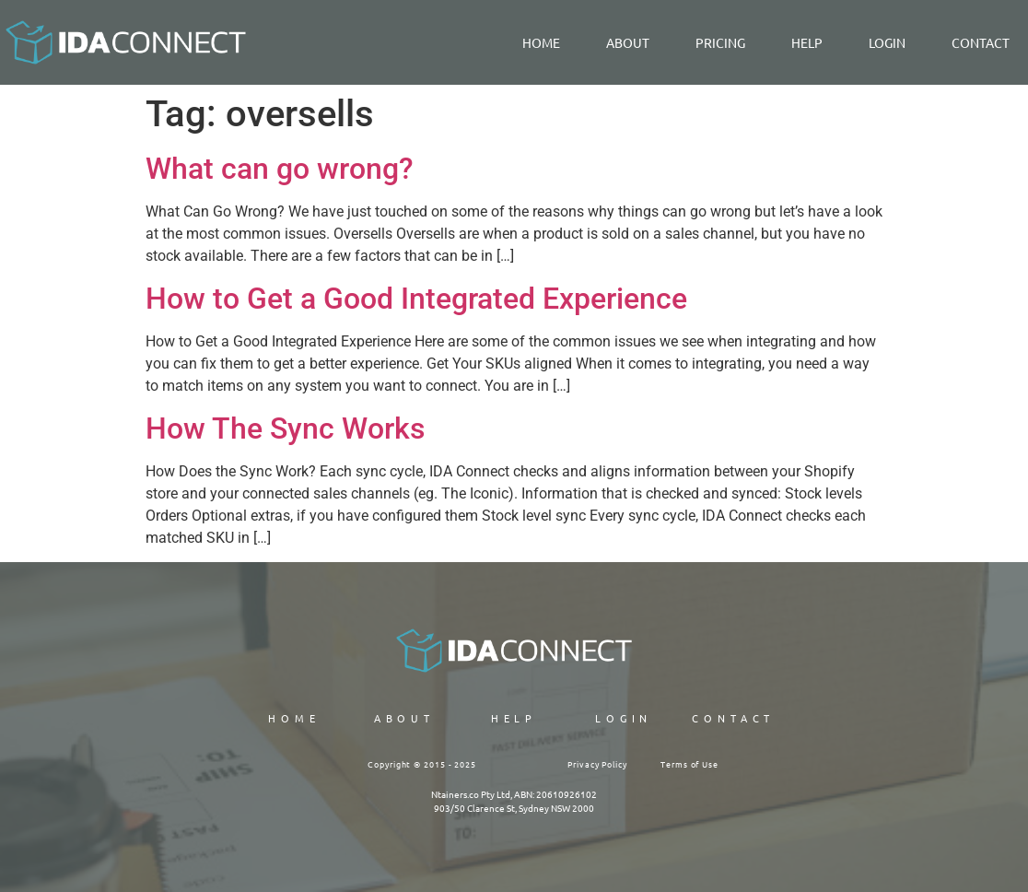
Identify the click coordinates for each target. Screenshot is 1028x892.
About (627, 42)
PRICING (720, 42)
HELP (514, 717)
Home (541, 42)
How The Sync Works (285, 428)
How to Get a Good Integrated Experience (416, 298)
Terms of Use (689, 763)
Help (807, 42)
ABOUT (405, 717)
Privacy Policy (597, 763)
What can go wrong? (280, 168)
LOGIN (887, 42)
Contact (981, 42)
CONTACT (733, 717)
